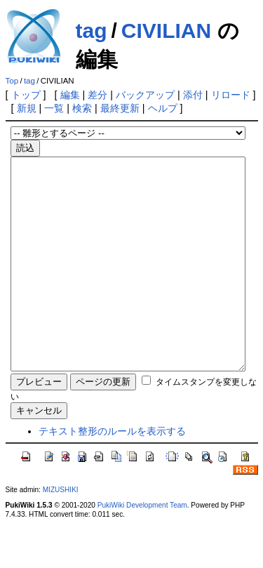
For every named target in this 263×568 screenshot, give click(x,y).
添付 (193, 94)
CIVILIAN (166, 30)
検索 (82, 108)
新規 (26, 108)
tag (91, 30)
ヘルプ (162, 108)
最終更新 (120, 108)
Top (12, 81)
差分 (97, 94)
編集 (70, 94)
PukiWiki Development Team (142, 547)
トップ (26, 94)
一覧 (54, 108)
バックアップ (145, 94)
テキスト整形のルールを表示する (112, 473)
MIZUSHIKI (61, 532)
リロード (230, 94)
